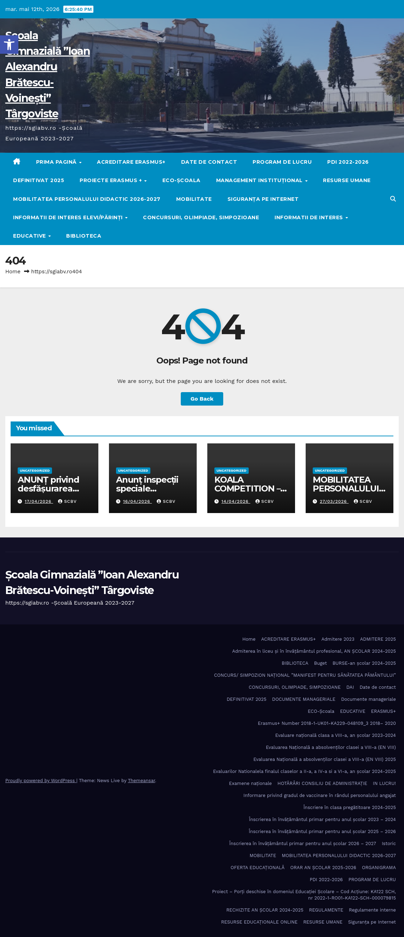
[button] (9, 44)
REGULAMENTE (326, 910)
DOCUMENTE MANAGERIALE (303, 699)
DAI (350, 687)
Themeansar (141, 780)
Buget (320, 663)
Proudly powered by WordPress (40, 780)
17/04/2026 (39, 501)
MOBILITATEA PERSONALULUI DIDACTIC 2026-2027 (87, 199)
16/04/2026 (137, 501)
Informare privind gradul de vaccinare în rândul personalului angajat (319, 795)
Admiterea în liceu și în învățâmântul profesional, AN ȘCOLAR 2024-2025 (314, 651)
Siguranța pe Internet (263, 199)
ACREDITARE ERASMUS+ (131, 162)
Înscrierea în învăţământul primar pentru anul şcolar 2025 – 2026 (322, 831)
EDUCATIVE (30, 236)
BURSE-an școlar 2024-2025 (364, 663)
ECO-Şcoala (181, 180)
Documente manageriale (368, 699)
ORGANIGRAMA (379, 867)
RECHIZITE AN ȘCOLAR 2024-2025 (265, 910)
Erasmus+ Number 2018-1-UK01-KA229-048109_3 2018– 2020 (327, 723)
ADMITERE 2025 (378, 639)
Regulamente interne (372, 910)
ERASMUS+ (383, 711)
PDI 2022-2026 (348, 162)
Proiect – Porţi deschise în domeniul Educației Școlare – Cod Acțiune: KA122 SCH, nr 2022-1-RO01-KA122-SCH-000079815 (304, 895)
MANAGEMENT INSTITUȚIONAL (260, 180)
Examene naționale (250, 783)
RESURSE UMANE (347, 180)
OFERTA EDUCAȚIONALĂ (258, 867)
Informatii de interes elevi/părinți (68, 217)
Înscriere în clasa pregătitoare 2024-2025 (350, 807)
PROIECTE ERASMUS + (112, 180)
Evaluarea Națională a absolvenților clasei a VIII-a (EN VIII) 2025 (324, 759)
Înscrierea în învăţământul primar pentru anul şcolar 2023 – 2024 (322, 819)
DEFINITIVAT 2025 (38, 180)
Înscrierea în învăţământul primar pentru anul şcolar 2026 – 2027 (302, 843)
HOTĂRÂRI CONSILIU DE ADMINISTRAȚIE (322, 783)
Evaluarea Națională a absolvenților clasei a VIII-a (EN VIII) (331, 747)
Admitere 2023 (338, 639)
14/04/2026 (235, 501)
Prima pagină (57, 162)
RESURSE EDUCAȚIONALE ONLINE (259, 922)
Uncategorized (35, 470)
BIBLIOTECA (83, 236)
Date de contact (209, 162)
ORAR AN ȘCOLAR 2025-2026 (323, 867)
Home (13, 271)
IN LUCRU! (384, 783)
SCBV (67, 501)
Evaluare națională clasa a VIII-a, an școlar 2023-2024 (335, 735)
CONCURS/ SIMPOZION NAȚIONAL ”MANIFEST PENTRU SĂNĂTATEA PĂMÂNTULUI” (305, 675)
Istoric (389, 843)
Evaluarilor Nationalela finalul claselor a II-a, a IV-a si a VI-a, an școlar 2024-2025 (304, 771)
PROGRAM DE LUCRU (282, 162)
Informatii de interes (310, 217)
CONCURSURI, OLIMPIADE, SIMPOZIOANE (201, 217)
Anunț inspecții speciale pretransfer (147, 488)
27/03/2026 (334, 501)
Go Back (202, 398)
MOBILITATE (194, 199)
